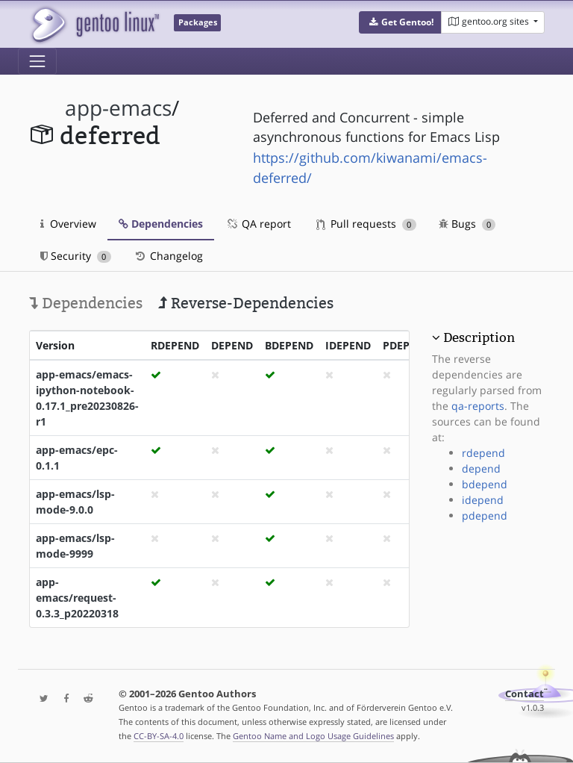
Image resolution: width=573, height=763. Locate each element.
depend (481, 468)
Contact (524, 694)
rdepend (483, 453)
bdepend (484, 484)
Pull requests (366, 224)
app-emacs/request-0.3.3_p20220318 (77, 597)
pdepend (484, 515)
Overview (68, 224)
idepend (483, 500)
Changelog (168, 256)
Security (75, 256)
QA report (258, 224)
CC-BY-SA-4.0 (159, 735)
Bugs (467, 224)
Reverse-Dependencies (246, 303)
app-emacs (118, 108)
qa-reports (477, 406)
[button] (400, 22)
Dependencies (161, 224)
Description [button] (479, 337)
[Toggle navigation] (37, 61)
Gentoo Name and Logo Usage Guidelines (313, 735)
